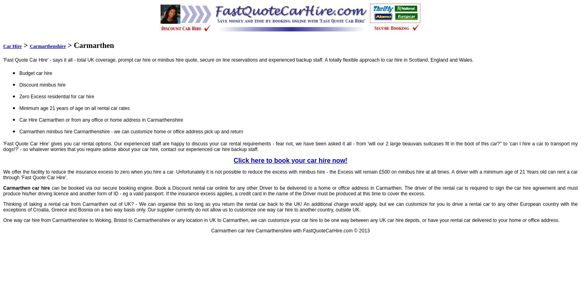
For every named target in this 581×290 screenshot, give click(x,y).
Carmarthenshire (48, 46)
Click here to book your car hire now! (290, 160)
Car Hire (12, 46)
